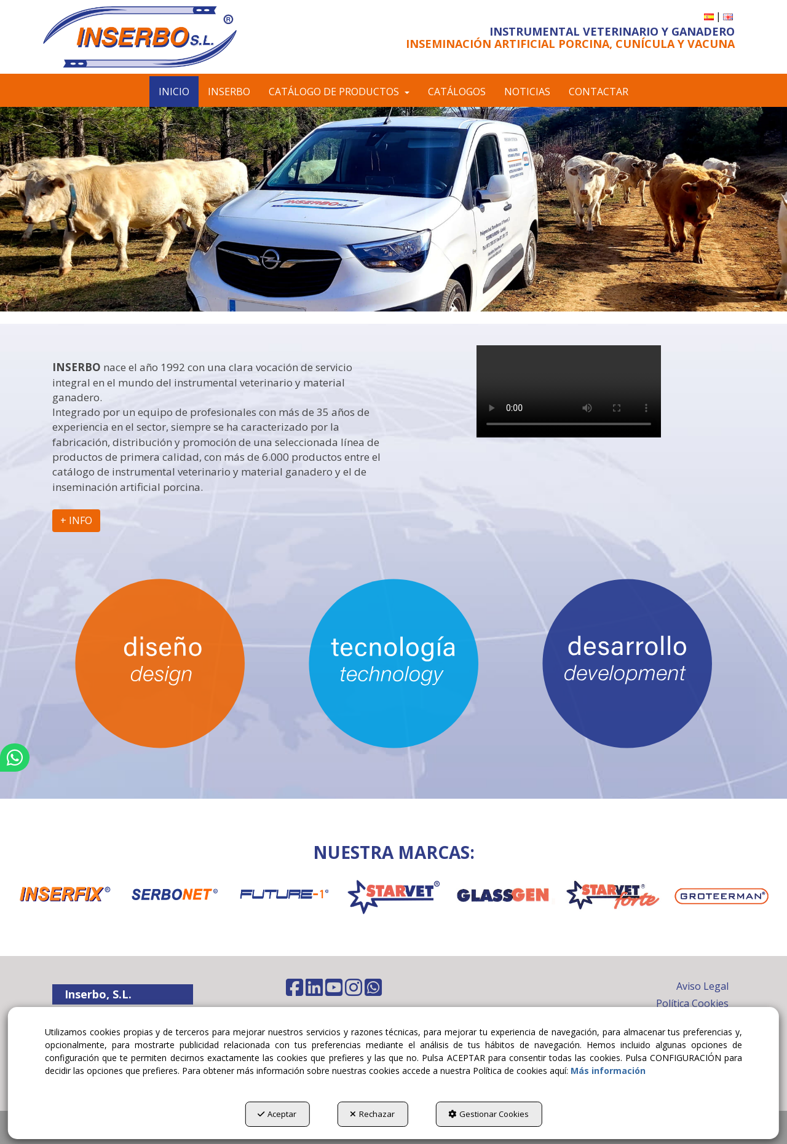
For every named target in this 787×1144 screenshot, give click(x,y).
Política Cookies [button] (692, 1003)
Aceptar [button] (277, 1113)
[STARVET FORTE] (613, 894)
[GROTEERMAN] (723, 896)
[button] (155, 37)
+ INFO (76, 520)
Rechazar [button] (372, 1113)
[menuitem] (709, 16)
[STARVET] (394, 894)
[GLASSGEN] (503, 894)
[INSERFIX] (64, 894)
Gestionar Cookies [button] (488, 1113)
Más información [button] (608, 1070)
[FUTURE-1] (284, 894)
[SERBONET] (174, 894)
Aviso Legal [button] (702, 986)
